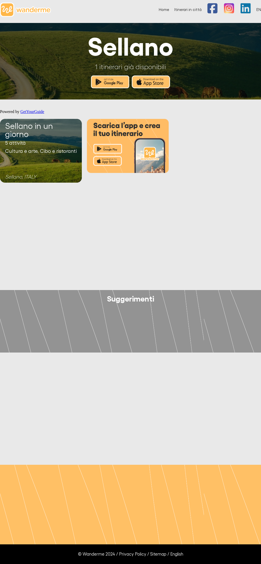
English (176, 554)
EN (258, 10)
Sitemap (158, 554)
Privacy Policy (132, 554)
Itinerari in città (188, 10)
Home (164, 10)
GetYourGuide (32, 111)
